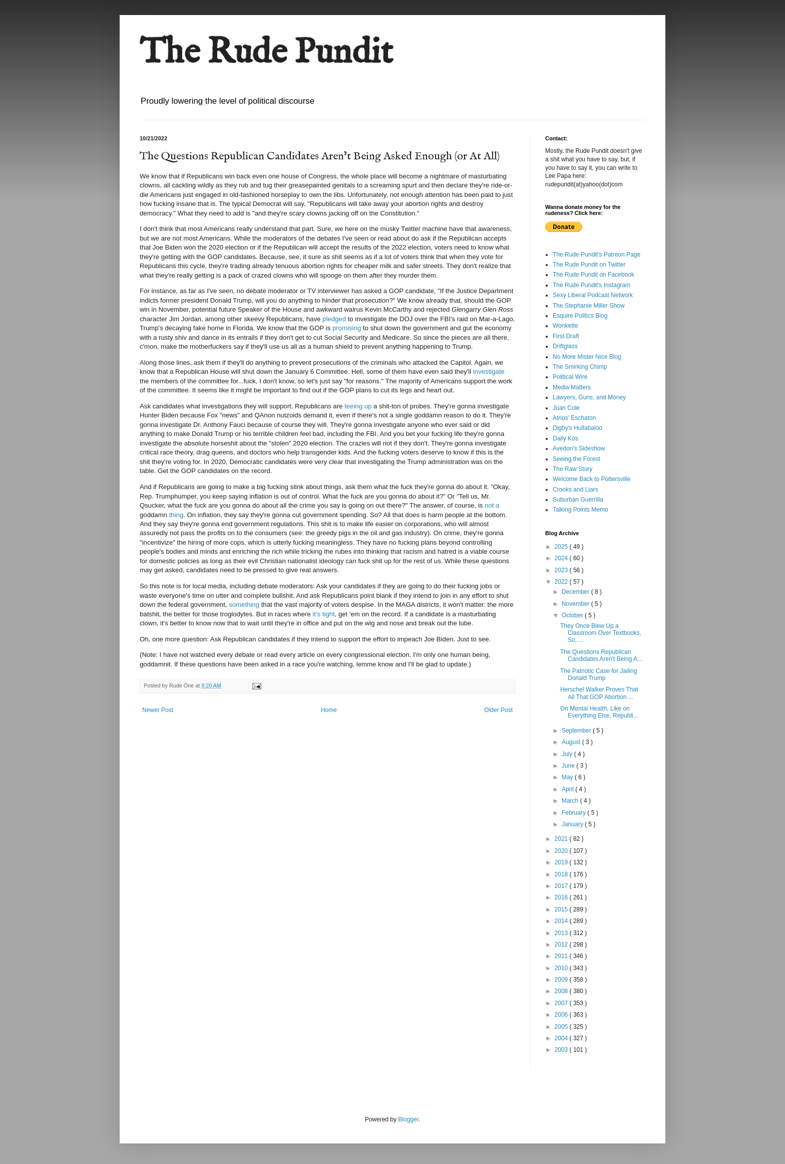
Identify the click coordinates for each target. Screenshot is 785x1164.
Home (329, 710)
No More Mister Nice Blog (587, 356)
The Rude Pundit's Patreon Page (596, 254)
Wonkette (565, 325)
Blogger (408, 1119)
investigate (489, 371)
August (572, 742)
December (576, 591)
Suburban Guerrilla (578, 499)
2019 (562, 862)
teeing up (357, 406)
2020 (562, 850)
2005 (562, 1026)
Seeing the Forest (576, 458)
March (571, 800)
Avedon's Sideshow (579, 448)
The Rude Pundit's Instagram (591, 285)
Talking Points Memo (580, 509)
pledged (334, 319)
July (568, 754)
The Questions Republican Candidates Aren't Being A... (601, 655)
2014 (562, 920)
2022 (562, 581)
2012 (562, 944)
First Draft (566, 336)
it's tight (323, 614)
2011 (562, 956)
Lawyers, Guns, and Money (589, 397)
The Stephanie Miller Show (588, 305)
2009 (562, 979)
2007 (562, 1003)
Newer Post (157, 710)
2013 (562, 933)
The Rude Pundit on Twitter (589, 264)
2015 (562, 909)
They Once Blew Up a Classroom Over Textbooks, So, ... (600, 633)
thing (176, 515)
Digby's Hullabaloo (577, 427)
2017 (562, 885)
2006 (562, 1014)
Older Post (498, 710)
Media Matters (572, 387)
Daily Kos (565, 438)
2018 (562, 874)
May (568, 777)
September (577, 730)
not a (491, 505)
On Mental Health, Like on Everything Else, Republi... (599, 712)
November (576, 603)
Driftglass (565, 346)
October (573, 615)
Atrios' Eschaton (574, 417)
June (569, 765)
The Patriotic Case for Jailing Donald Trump (598, 674)
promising (346, 328)
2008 (562, 991)
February (574, 812)
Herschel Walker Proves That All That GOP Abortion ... (599, 693)
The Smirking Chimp (580, 366)
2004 (562, 1038)
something (244, 604)
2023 (562, 570)
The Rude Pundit (266, 53)
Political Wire (570, 376)
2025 (562, 546)
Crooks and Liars (575, 489)
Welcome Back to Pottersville (591, 479)
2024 (562, 558)
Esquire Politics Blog (580, 315)
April (568, 789)
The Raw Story (572, 469)
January (573, 824)
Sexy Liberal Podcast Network (593, 295)
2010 (562, 968)
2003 (562, 1049)
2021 (562, 838)
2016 (562, 897)
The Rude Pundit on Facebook (593, 274)
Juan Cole (566, 407)
